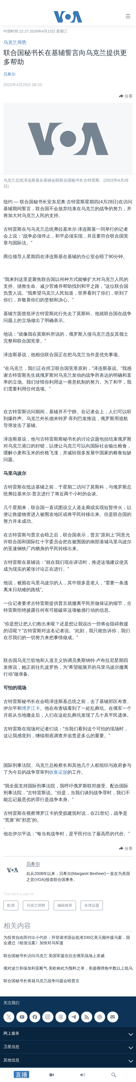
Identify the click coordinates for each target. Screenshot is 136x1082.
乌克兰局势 (14, 42)
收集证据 (58, 772)
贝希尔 (9, 74)
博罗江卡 (31, 708)
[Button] (126, 96)
